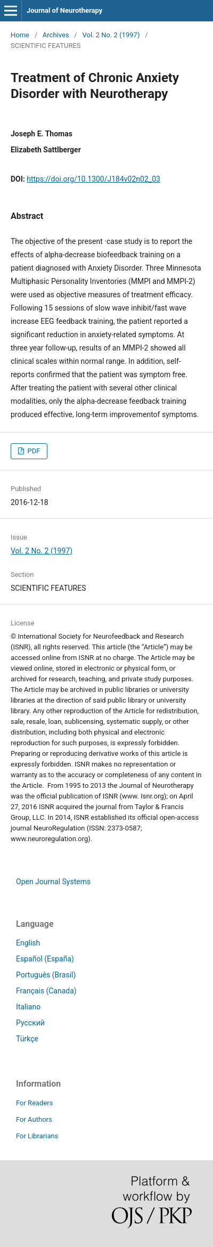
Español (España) (45, 959)
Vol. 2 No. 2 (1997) (111, 35)
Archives (56, 35)
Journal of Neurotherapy (64, 10)
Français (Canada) (46, 991)
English (28, 943)
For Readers (34, 1103)
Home (20, 35)
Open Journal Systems (53, 881)
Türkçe (27, 1038)
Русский (30, 1022)
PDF (33, 451)
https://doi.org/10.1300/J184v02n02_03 (93, 179)
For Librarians (37, 1136)
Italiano (28, 1007)
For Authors (34, 1119)
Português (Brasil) (46, 975)
